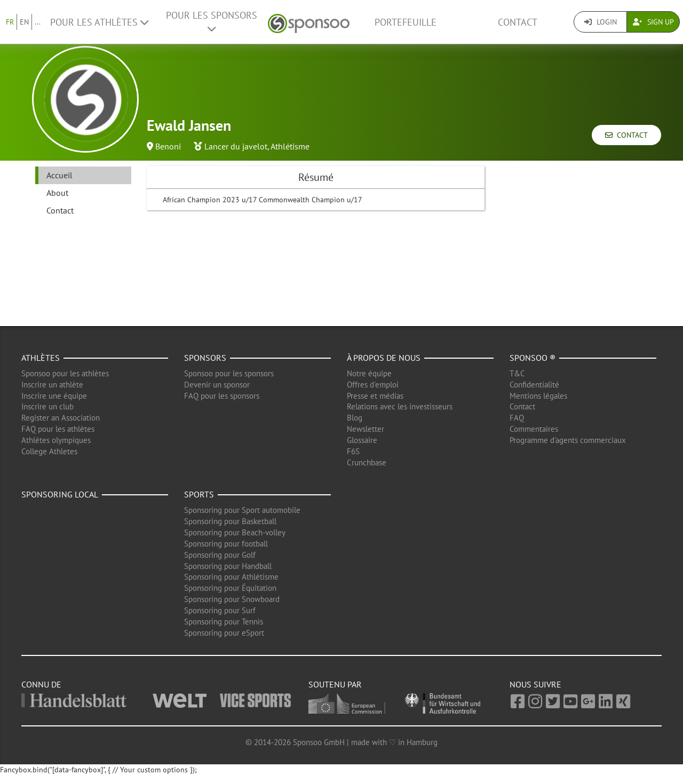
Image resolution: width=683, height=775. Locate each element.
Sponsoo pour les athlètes (65, 373)
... (38, 22)
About (57, 192)
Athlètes (40, 357)
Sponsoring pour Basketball (230, 521)
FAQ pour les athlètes (57, 429)
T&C (517, 373)
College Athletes (49, 451)
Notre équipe (369, 373)
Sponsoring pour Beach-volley (234, 532)
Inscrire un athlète (52, 384)
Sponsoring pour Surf (220, 610)
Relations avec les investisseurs (399, 406)
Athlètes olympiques (56, 440)
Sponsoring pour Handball (228, 566)
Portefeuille (405, 22)
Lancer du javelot (235, 146)
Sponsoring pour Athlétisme (231, 577)
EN (24, 22)
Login (600, 22)
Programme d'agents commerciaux (568, 440)
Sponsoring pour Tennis (223, 621)
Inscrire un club (47, 406)
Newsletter (365, 429)
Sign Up (653, 22)
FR (10, 22)
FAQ (517, 418)
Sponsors (205, 357)
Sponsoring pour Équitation (230, 588)
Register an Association (60, 418)
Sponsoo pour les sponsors (229, 373)
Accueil (59, 175)
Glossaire (362, 440)
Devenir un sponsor (217, 384)
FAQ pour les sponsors (221, 396)
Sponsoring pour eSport (224, 633)
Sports (199, 494)
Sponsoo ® (532, 357)
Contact (517, 22)
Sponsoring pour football (226, 544)
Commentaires (534, 429)
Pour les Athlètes (99, 22)
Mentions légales (538, 396)
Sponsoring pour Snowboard (232, 599)
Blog (354, 418)
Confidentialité (534, 384)
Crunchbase (366, 462)
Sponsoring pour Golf (220, 555)
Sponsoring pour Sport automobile (242, 510)
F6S (353, 451)
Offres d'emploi (373, 384)
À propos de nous (383, 357)
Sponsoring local (59, 494)
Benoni (168, 146)
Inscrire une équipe (54, 396)
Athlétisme (290, 146)
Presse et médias (375, 396)
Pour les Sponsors (211, 21)
